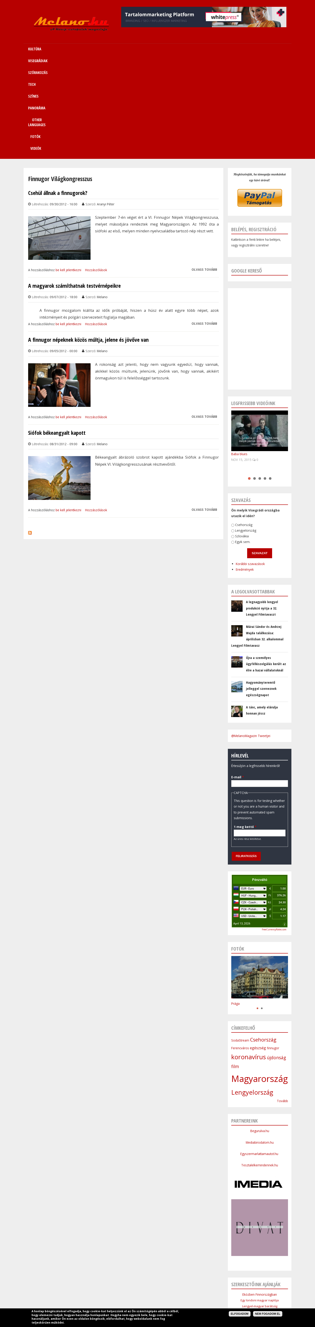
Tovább (282, 1001)
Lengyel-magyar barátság (259, 1207)
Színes (157, 1291)
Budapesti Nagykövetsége (259, 1241)
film (235, 967)
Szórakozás (126, 1291)
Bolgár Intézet (260, 1230)
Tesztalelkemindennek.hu (259, 1066)
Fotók (238, 49)
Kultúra (86, 1291)
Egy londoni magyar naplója (260, 1201)
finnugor (273, 948)
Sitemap (225, 1291)
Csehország (238, 422)
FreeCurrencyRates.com (274, 830)
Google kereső (246, 171)
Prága (235, 904)
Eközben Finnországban (259, 1195)
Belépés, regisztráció (253, 130)
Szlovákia (234, 432)
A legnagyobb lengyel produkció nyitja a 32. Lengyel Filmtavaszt (262, 508)
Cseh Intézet (259, 1218)
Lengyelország (239, 428)
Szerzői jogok (168, 1302)
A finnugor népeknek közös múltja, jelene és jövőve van (88, 240)
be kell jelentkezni (68, 170)
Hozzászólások (96, 170)
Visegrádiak (104, 1291)
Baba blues (239, 354)
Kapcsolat (243, 1291)
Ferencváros (240, 948)
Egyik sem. (234, 438)
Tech (144, 1291)
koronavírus (248, 957)
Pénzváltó (259, 780)
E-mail (232, 673)
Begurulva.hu (259, 1031)
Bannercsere (192, 1302)
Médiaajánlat (146, 1302)
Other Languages (200, 1291)
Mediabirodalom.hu (260, 1043)
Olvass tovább (204, 170)
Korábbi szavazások (237, 461)
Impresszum (123, 1302)
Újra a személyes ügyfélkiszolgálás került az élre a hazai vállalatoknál (266, 564)
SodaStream (240, 941)
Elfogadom (240, 1313)
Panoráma (175, 1291)
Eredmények (231, 466)
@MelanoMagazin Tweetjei (250, 636)
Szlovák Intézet (260, 1224)
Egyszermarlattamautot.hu (259, 1054)
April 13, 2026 (241, 824)
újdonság (276, 958)
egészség (258, 948)
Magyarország (259, 979)
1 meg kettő (230, 723)
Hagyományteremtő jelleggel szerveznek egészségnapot (261, 589)
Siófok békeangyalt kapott (57, 333)
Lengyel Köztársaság (260, 1236)
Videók (262, 49)
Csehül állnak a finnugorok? (57, 93)
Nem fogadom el (267, 1313)
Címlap (70, 1291)
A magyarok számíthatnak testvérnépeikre (74, 186)
